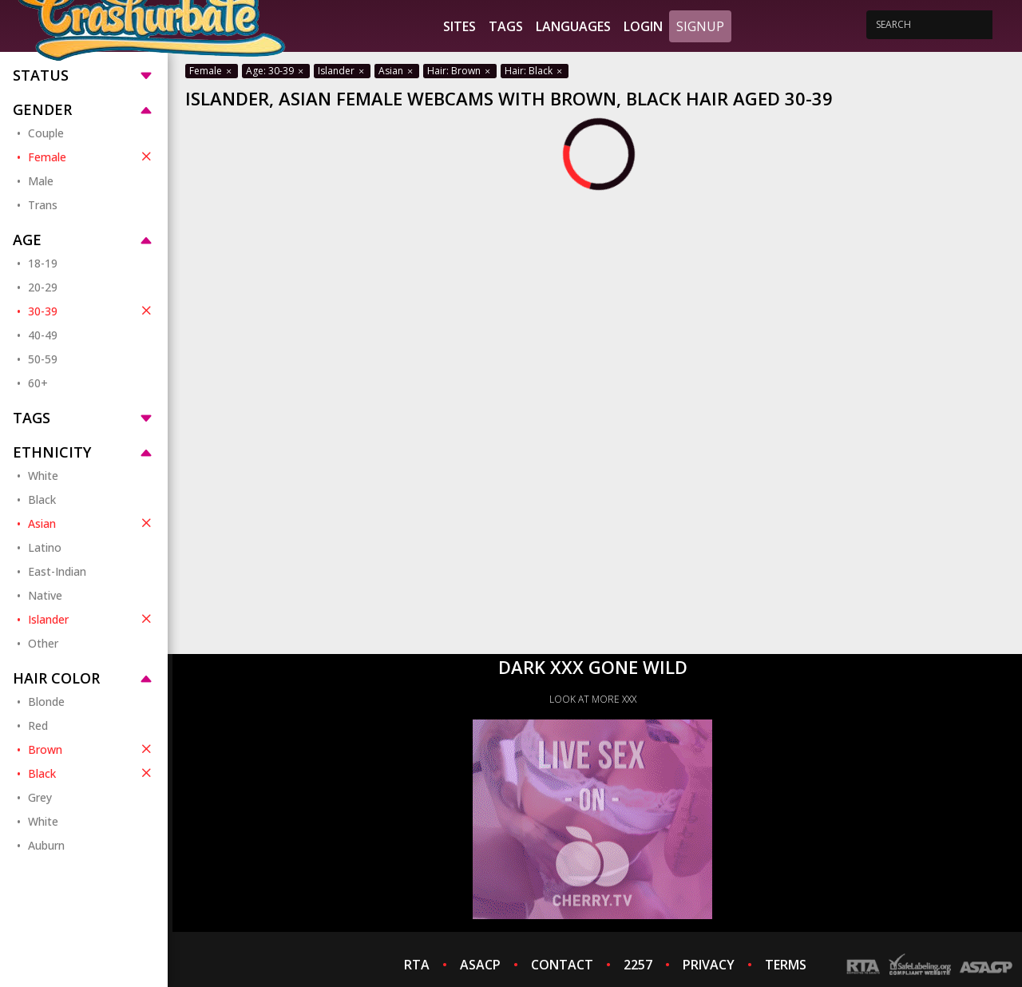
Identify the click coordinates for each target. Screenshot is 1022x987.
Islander (91, 619)
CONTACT (562, 964)
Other (43, 643)
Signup (700, 26)
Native (45, 595)
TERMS (785, 964)
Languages (573, 26)
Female (91, 156)
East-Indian (57, 571)
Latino (44, 547)
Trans (42, 204)
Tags (506, 26)
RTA (417, 964)
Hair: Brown (460, 70)
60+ (38, 382)
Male (40, 180)
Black (42, 499)
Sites (459, 26)
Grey (40, 797)
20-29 (42, 287)
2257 (638, 964)
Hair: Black (534, 70)
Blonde (46, 701)
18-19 (42, 263)
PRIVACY (709, 964)
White (43, 475)
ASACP (480, 964)
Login (643, 26)
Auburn (46, 845)
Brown (91, 749)
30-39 (91, 310)
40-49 (42, 335)
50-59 (42, 359)
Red (38, 725)
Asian (91, 523)
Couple (46, 133)
